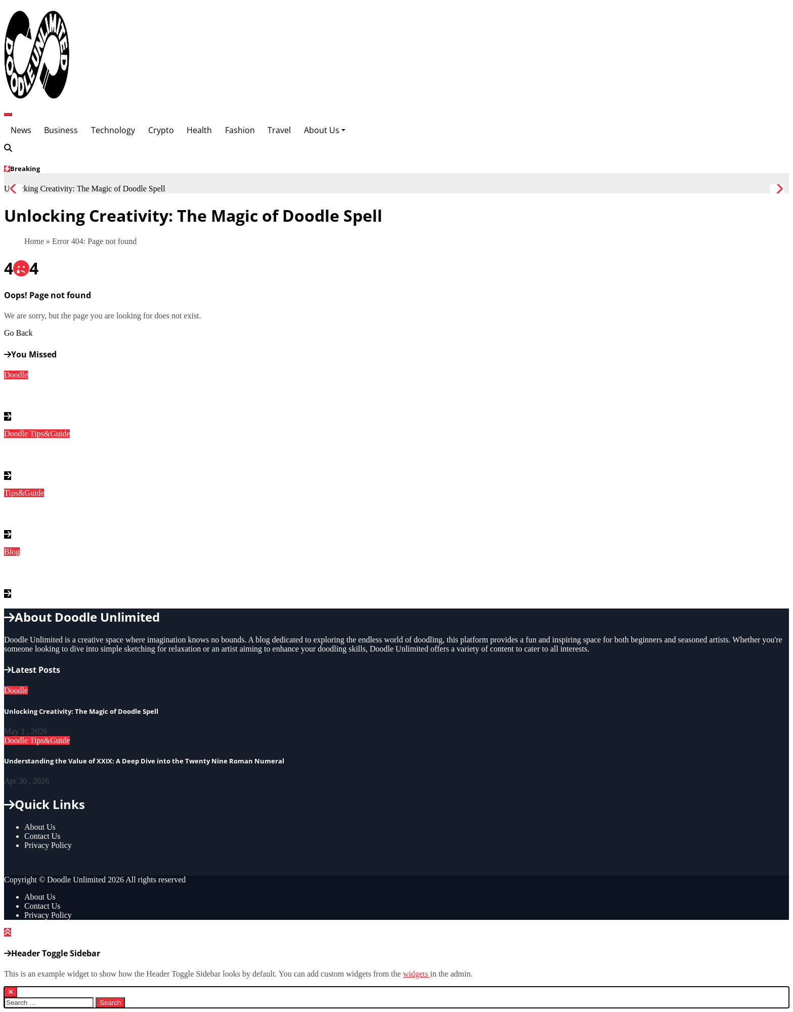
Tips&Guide (50, 433)
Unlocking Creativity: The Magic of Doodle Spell (98, 395)
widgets (416, 973)
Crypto (161, 130)
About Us (324, 130)
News (21, 130)
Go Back (18, 333)
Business (61, 130)
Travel (279, 130)
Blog (12, 551)
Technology (113, 130)
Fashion (240, 130)
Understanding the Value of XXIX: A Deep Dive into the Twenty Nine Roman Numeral (174, 455)
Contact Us (42, 836)
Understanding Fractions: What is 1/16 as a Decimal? (110, 513)
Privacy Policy (48, 845)
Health (199, 130)
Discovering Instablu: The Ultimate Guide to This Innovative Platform (143, 573)
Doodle (16, 375)
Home (34, 241)
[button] (777, 189)
